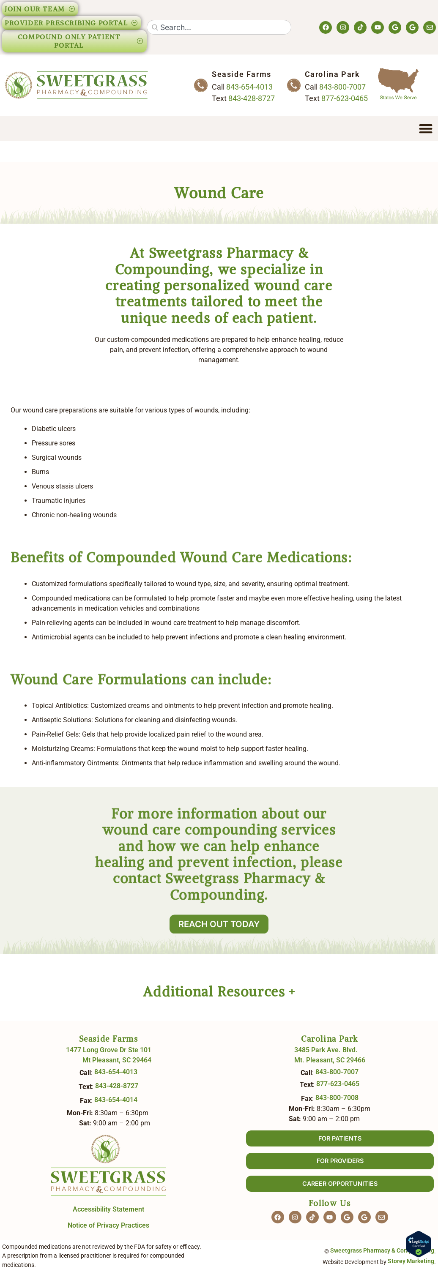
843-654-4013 (249, 87)
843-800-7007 (342, 87)
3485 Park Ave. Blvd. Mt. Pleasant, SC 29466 (329, 1055)
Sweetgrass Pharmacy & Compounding (382, 1250)
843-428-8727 (251, 98)
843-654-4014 (115, 1100)
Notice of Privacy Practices (108, 1225)
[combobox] (219, 27)
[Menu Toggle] (425, 128)
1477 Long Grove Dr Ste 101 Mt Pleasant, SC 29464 (108, 1055)
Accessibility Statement (108, 1209)
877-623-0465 (344, 98)
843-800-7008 (337, 1098)
